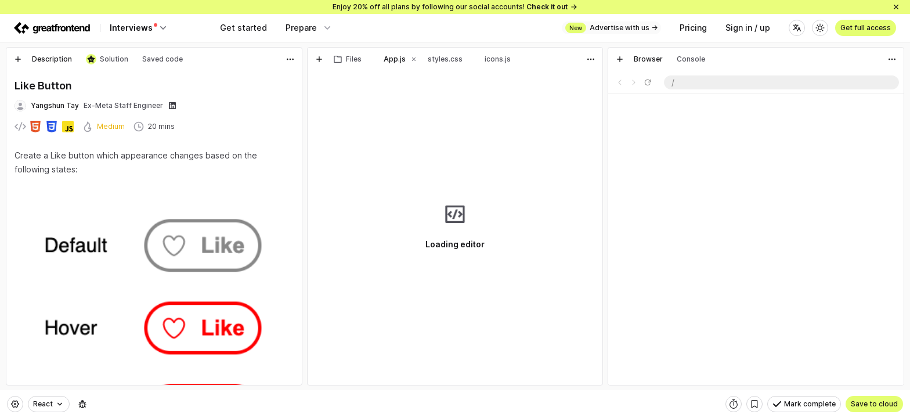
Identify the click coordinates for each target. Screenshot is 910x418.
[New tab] (18, 59)
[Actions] (290, 59)
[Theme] (820, 28)
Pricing (693, 28)
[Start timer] (733, 404)
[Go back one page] (620, 82)
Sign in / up (747, 28)
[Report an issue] (82, 404)
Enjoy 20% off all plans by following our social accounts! (455, 6)
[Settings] (15, 404)
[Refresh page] (648, 82)
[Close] (896, 7)
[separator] (304, 216)
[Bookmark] (754, 404)
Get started (243, 28)
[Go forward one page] (634, 82)
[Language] (797, 28)
